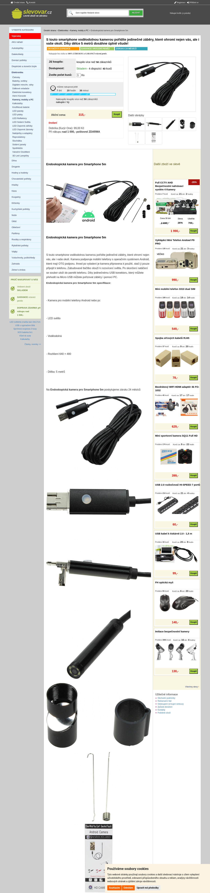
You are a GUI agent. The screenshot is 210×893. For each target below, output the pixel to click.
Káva (14, 191)
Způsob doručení (165, 707)
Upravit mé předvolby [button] (147, 887)
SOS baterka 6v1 (25, 332)
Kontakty (161, 710)
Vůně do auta (25, 336)
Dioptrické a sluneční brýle (24, 66)
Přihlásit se (193, 2)
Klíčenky (16, 203)
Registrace (179, 2)
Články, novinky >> (33, 344)
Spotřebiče (17, 148)
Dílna (14, 160)
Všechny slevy (191, 687)
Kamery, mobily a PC (79, 30)
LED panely (17, 111)
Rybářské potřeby (20, 245)
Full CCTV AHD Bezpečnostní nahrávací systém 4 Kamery (169, 186)
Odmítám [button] (128, 887)
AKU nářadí (17, 42)
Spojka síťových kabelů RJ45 (172, 338)
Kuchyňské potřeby (21, 209)
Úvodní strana (18, 2)
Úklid (14, 221)
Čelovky (16, 77)
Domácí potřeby (19, 60)
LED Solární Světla (21, 122)
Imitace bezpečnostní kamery (172, 631)
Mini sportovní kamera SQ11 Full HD (176, 435)
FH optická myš (164, 582)
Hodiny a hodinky (20, 172)
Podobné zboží (164, 713)
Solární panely (19, 144)
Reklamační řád (164, 701)
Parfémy (16, 233)
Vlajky (14, 251)
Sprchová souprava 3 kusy (25, 329)
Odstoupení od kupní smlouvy (171, 704)
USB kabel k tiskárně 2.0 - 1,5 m (173, 533)
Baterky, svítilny (19, 81)
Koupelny (16, 197)
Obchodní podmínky (166, 698)
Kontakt (30, 2)
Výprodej (16, 36)
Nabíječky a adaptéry (22, 133)
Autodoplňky (17, 48)
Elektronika (63, 30)
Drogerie (16, 166)
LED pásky (17, 114)
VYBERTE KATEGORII (23, 30)
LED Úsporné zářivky (22, 126)
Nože (14, 215)
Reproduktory (18, 137)
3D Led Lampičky (20, 155)
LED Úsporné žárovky (22, 129)
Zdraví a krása (18, 270)
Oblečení (16, 227)
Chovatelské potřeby (21, 179)
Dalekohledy (17, 54)
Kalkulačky (17, 103)
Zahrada (16, 263)
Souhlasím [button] (114, 887)
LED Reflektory (19, 118)
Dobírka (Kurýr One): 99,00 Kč (66, 128)
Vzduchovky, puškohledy (23, 257)
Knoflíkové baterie (21, 107)
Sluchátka (17, 141)
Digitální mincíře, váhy (22, 84)
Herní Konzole (19, 96)
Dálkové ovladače (20, 88)
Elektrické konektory (22, 92)
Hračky (15, 185)
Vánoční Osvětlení (21, 152)
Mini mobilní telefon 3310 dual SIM (175, 289)
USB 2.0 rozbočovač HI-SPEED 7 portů (177, 484)
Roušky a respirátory (21, 239)
